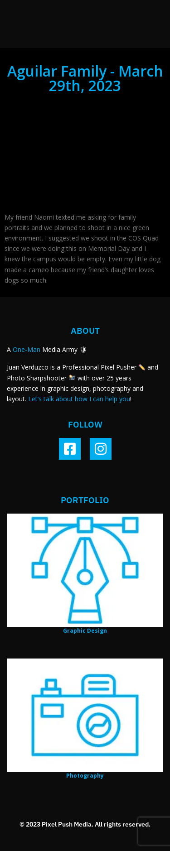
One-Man (26, 349)
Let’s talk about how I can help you (79, 398)
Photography (85, 775)
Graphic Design (85, 631)
